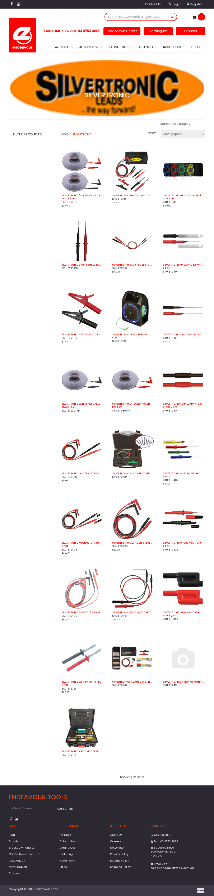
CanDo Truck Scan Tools (25, 854)
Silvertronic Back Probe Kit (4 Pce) (183, 195)
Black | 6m (68, 407)
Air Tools (64, 47)
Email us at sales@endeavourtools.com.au (172, 866)
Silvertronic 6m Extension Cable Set (82, 195)
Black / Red (69, 198)
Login (174, 4)
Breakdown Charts (122, 31)
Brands (13, 841)
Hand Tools (173, 47)
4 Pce (166, 476)
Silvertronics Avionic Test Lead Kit (132, 681)
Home (64, 134)
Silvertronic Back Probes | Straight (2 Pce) (132, 264)
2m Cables (169, 198)
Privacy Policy (119, 854)
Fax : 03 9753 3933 (164, 841)
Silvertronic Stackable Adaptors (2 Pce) (183, 612)
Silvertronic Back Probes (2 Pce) (82, 264)
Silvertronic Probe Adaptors (182, 542)
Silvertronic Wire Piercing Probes (82, 681)
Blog (12, 835)
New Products (18, 867)
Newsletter (117, 848)
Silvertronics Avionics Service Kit (82, 751)
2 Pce (166, 268)
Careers (115, 841)
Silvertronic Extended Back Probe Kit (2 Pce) (183, 334)
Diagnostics (119, 47)
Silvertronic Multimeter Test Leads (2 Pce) (132, 542)
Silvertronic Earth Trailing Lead (132, 334)
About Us (116, 835)
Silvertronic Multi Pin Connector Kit (132, 473)
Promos (190, 31)
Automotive (90, 47)
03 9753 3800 (161, 835)
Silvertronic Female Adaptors (183, 403)
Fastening (146, 47)
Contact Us (153, 4)
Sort (152, 133)
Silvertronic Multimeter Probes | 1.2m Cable (82, 542)
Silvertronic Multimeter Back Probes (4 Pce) (183, 473)
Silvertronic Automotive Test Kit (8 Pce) (132, 195)
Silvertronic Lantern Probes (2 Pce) (82, 473)
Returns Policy (119, 861)
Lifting (196, 47)
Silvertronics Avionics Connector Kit (183, 681)
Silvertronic (82, 134)
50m (114, 337)
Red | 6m (117, 407)
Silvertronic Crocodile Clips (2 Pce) (82, 334)
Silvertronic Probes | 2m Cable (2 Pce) (82, 612)
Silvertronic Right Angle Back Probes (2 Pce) (132, 612)
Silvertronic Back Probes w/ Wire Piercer (183, 264)
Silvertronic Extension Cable (81, 403)
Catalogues (158, 31)
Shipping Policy (120, 867)
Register (194, 4)
